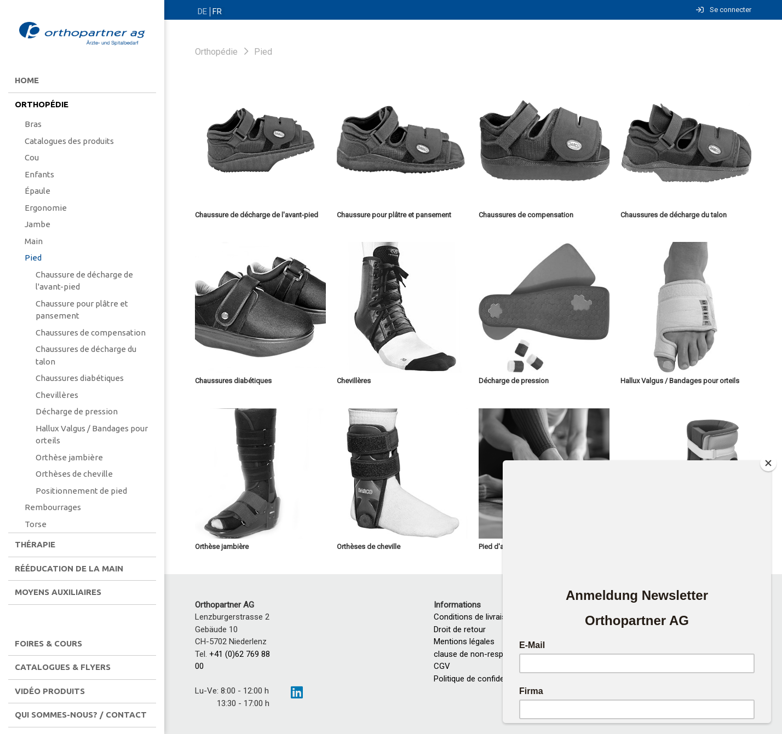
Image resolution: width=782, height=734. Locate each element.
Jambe (37, 224)
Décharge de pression (77, 411)
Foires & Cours (48, 643)
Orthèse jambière (69, 457)
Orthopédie (41, 104)
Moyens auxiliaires (58, 592)
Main (34, 241)
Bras (33, 124)
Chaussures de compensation (91, 332)
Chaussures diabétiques (80, 378)
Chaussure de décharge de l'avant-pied (84, 281)
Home (27, 80)
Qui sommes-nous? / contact (81, 714)
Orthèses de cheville (74, 473)
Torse (36, 524)
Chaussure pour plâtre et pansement (82, 310)
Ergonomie (46, 207)
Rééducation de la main (69, 568)
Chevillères (57, 395)
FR (216, 12)
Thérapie (35, 544)
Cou (32, 157)
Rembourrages (53, 507)
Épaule (37, 190)
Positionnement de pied (81, 490)
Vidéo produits (50, 691)
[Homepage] (82, 34)
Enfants (39, 174)
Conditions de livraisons (477, 617)
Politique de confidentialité (481, 679)
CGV (442, 666)
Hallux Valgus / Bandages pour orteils (92, 435)
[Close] (768, 463)
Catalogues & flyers (63, 667)
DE (201, 12)
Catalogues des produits (69, 141)
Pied (33, 257)
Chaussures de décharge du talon (86, 355)
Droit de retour (460, 629)
